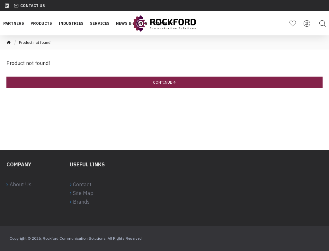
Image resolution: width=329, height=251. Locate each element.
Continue (162, 82)
